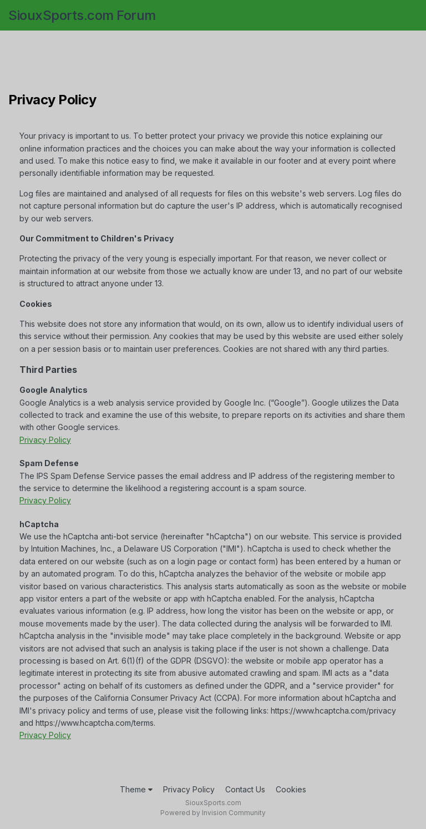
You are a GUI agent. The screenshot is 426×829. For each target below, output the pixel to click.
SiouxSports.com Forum (82, 15)
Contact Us (245, 789)
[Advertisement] (213, 64)
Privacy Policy (45, 439)
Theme (136, 789)
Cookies (291, 789)
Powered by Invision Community (213, 812)
